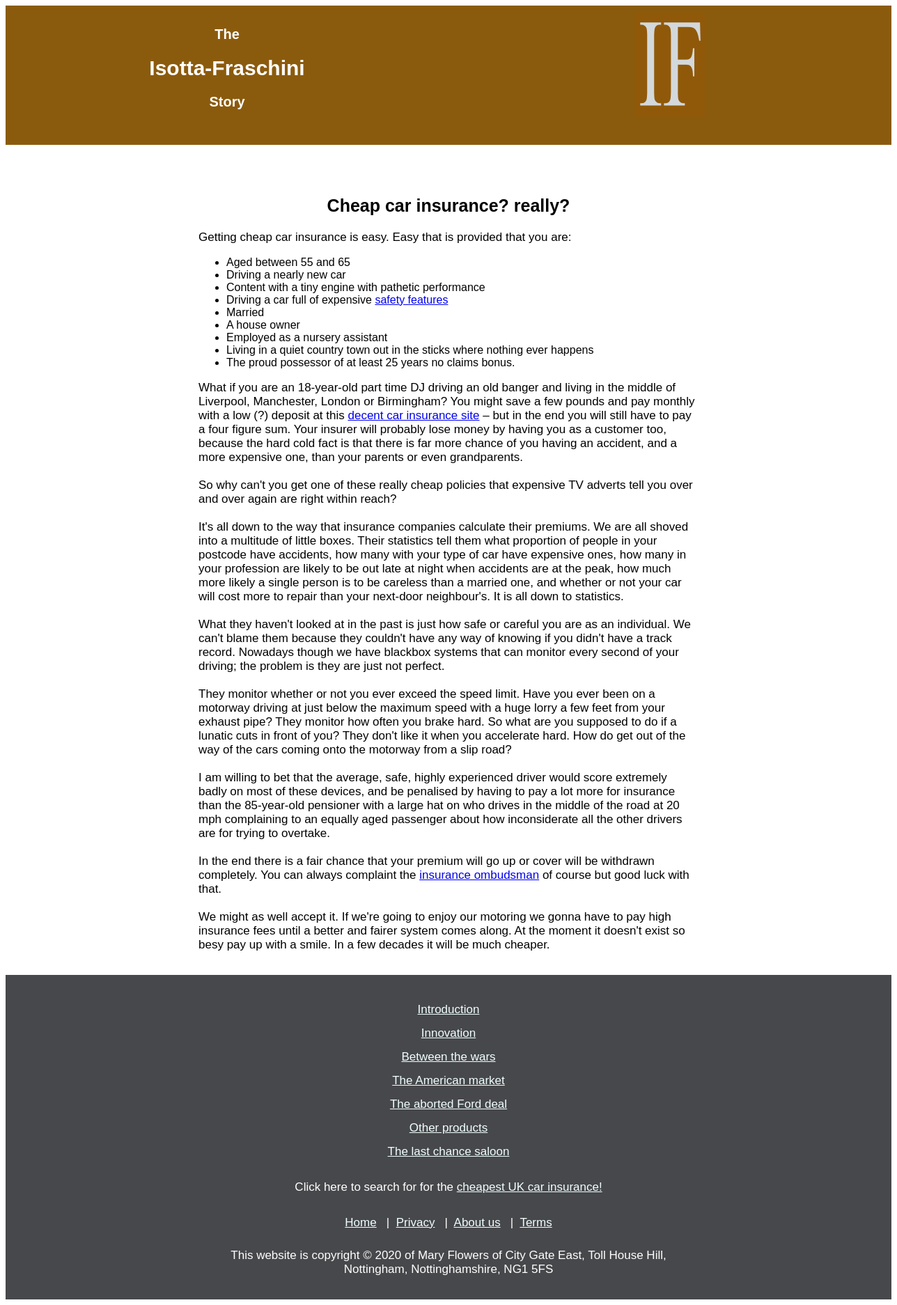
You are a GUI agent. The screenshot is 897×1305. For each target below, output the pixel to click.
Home (360, 1222)
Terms (536, 1222)
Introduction (449, 1009)
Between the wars (448, 1056)
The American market (448, 1080)
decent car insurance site (413, 415)
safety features (411, 300)
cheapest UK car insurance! (529, 1187)
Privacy (415, 1222)
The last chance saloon (449, 1151)
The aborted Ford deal (448, 1104)
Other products (449, 1127)
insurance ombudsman (479, 875)
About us (477, 1222)
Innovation (448, 1033)
